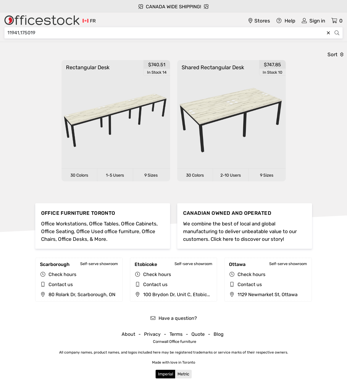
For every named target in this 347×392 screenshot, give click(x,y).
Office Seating (57, 231)
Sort (335, 54)
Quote (198, 334)
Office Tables (104, 224)
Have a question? (173, 318)
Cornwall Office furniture (174, 341)
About (128, 334)
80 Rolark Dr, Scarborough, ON (77, 294)
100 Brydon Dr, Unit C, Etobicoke (175, 294)
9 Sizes (151, 175)
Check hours (62, 274)
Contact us (61, 284)
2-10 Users (230, 175)
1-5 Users (115, 175)
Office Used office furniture (107, 231)
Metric (183, 374)
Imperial (165, 374)
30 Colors (79, 175)
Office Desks (72, 239)
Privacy (152, 334)
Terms (176, 334)
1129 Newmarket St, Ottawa (263, 294)
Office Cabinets (138, 224)
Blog (219, 334)
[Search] (165, 32)
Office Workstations (64, 224)
